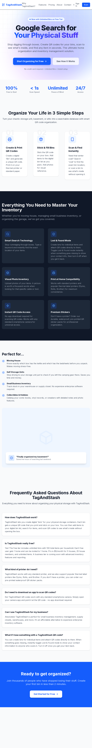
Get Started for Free (46, 694)
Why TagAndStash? (28, 4)
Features (42, 5)
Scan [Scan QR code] (86, 5)
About (59, 5)
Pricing (51, 5)
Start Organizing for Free (32, 61)
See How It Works (66, 61)
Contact (67, 5)
